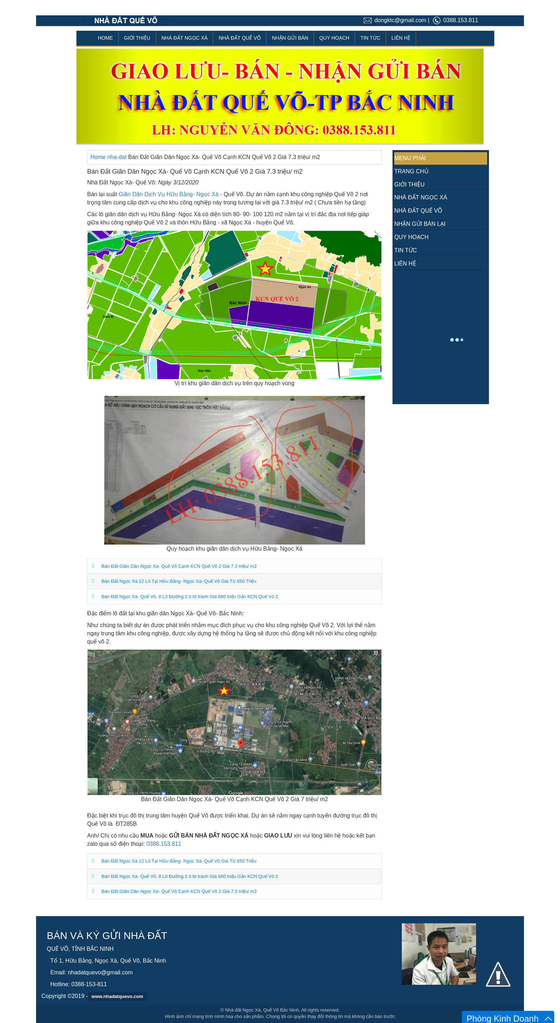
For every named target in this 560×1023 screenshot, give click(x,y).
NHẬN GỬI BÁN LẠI (419, 224)
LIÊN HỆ (400, 38)
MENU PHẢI (410, 158)
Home (98, 157)
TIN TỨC (370, 38)
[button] (107, 96)
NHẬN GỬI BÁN (290, 38)
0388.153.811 (163, 844)
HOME (105, 38)
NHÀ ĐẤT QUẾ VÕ (240, 38)
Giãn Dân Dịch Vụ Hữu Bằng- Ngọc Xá (169, 194)
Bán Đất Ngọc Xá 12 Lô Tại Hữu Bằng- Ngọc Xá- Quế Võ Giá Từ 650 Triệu (178, 581)
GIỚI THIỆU (137, 38)
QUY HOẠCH (334, 38)
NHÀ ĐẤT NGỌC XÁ (184, 38)
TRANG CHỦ (411, 171)
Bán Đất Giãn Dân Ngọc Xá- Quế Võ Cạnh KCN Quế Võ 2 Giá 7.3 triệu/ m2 (179, 566)
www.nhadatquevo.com (117, 996)
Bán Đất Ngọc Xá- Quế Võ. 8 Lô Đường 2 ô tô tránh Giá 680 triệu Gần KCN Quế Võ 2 (189, 596)
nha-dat (117, 157)
